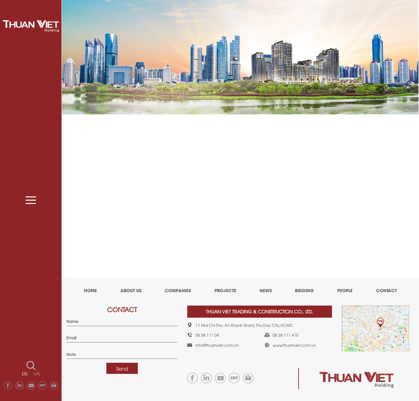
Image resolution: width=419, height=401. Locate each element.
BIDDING (304, 290)
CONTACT (386, 290)
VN (37, 373)
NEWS (266, 290)
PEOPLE (345, 290)
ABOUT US (130, 290)
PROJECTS (225, 290)
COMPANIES (178, 290)
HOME (90, 290)
